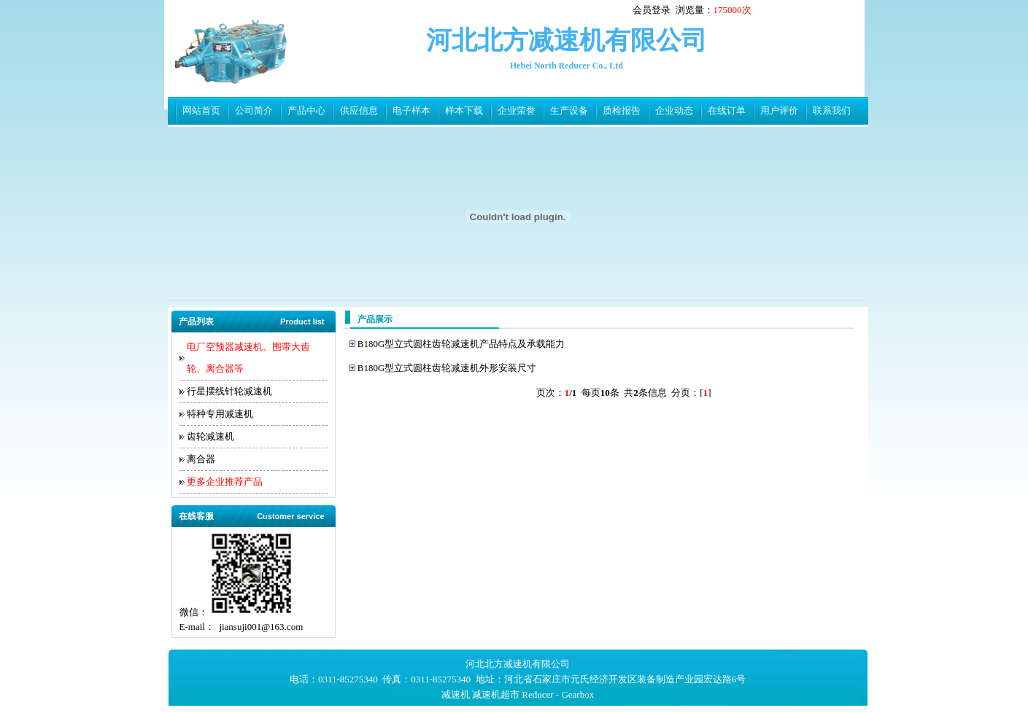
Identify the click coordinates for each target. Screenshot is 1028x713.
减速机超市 (495, 694)
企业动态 (674, 110)
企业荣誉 (517, 110)
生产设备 (569, 110)
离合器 (201, 458)
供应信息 (359, 110)
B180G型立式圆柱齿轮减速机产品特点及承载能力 (461, 343)
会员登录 (651, 9)
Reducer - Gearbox (558, 694)
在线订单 (727, 110)
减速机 (455, 694)
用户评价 (779, 110)
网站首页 (201, 110)
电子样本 (411, 110)
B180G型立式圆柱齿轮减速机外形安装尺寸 (447, 367)
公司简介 (254, 110)
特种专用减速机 (220, 413)
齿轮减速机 (210, 436)
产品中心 (306, 110)
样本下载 (464, 110)
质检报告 (622, 110)
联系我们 (832, 110)
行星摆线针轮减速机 (229, 391)
